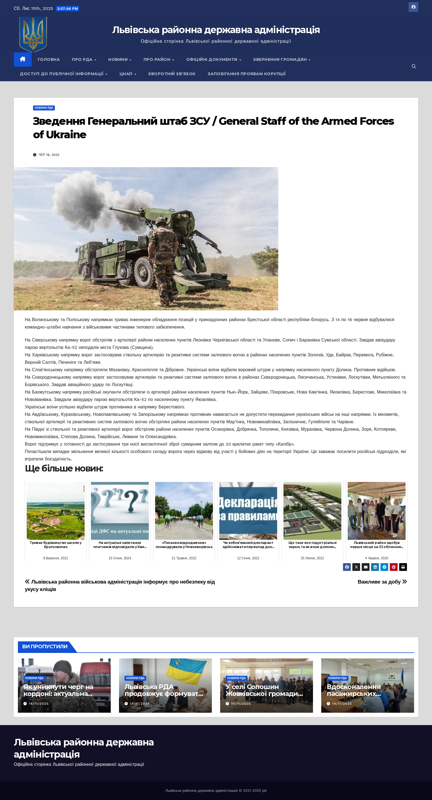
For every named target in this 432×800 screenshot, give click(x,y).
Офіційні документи (212, 59)
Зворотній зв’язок (172, 73)
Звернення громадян (280, 59)
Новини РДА (44, 107)
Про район (158, 59)
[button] (414, 66)
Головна (49, 59)
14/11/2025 (38, 704)
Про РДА (83, 59)
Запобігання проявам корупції (247, 73)
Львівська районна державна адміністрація (216, 30)
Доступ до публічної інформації (62, 73)
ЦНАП (127, 73)
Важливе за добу (382, 582)
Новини (118, 59)
